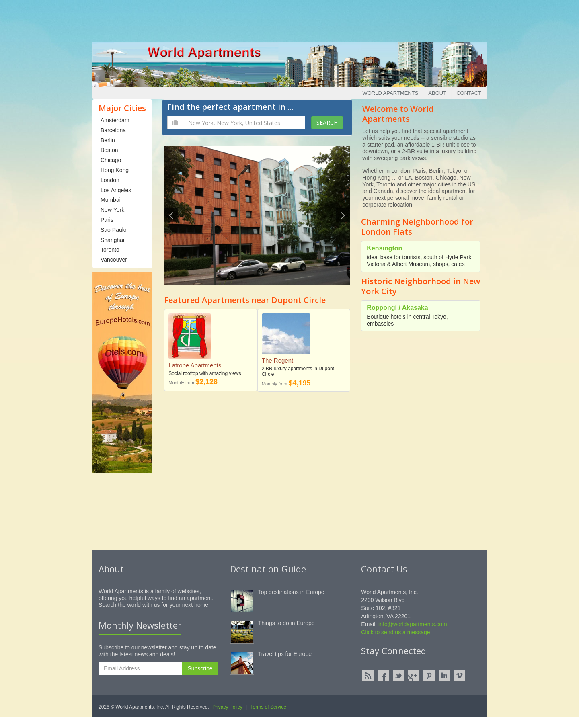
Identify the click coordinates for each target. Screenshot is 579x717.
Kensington (384, 248)
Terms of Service (268, 707)
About (437, 93)
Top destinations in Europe (291, 592)
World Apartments (390, 93)
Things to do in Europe (286, 623)
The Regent (277, 360)
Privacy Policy (227, 707)
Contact (468, 93)
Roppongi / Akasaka (397, 307)
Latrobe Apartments (194, 365)
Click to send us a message (395, 632)
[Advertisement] (289, 18)
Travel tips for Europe (285, 654)
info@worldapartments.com (412, 624)
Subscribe (199, 668)
